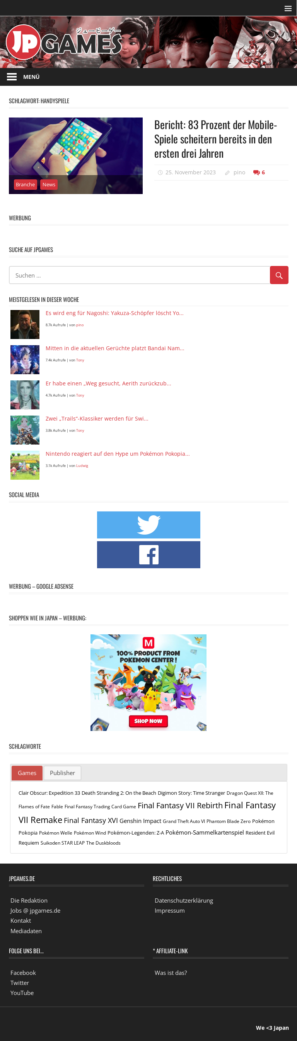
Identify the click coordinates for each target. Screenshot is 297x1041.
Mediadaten (26, 931)
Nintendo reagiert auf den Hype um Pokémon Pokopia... (118, 454)
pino (239, 172)
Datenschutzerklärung (184, 900)
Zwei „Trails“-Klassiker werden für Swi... (97, 419)
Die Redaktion (29, 900)
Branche (25, 184)
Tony (80, 360)
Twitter (19, 982)
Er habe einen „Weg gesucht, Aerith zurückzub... (108, 383)
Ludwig (82, 465)
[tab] (27, 773)
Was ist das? (171, 972)
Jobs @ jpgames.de (35, 910)
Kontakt (20, 920)
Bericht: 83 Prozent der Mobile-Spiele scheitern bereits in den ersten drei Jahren (215, 138)
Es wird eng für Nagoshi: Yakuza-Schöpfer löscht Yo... (115, 313)
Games (27, 773)
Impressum (170, 910)
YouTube (22, 993)
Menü (31, 76)
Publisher (62, 773)
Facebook (23, 972)
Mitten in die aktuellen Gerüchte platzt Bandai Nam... (115, 348)
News (49, 184)
